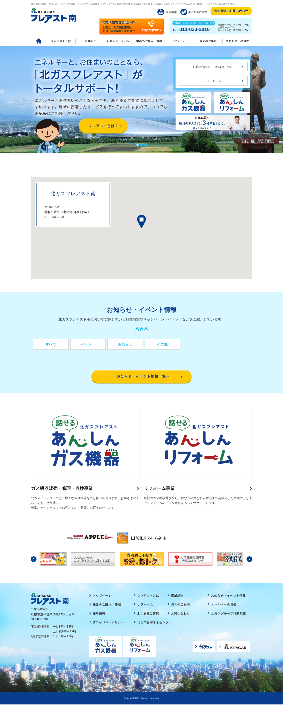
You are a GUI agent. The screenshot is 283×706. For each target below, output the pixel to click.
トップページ (102, 597)
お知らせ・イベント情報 (228, 597)
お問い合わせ (180, 615)
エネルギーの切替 (237, 41)
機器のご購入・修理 (149, 41)
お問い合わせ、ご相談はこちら (213, 67)
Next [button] (249, 561)
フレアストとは (61, 41)
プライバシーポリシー (108, 624)
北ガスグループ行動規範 (228, 615)
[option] (88, 538)
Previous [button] (33, 561)
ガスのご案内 (180, 606)
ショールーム (212, 81)
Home (38, 41)
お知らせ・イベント (120, 41)
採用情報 (99, 615)
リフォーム (178, 41)
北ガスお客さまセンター (154, 624)
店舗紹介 (90, 41)
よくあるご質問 (148, 615)
